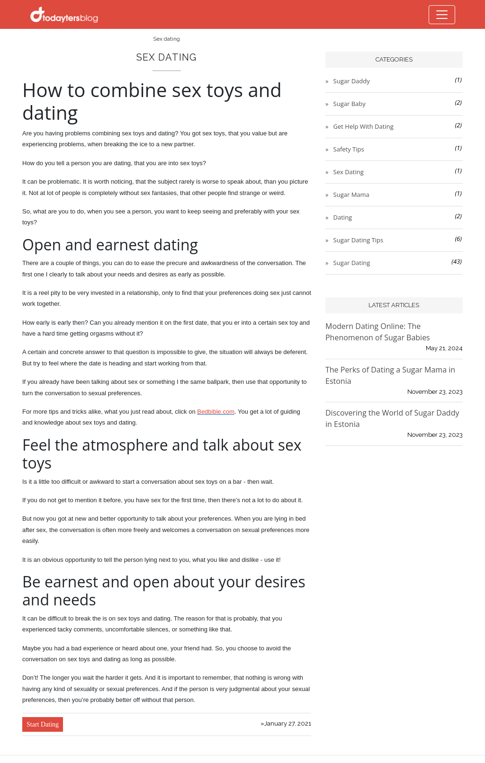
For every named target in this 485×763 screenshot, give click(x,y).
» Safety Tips (345, 149)
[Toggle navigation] (442, 14)
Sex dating (166, 38)
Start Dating (43, 724)
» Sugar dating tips (354, 240)
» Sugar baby (346, 103)
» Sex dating (345, 172)
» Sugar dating (348, 262)
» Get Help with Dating (360, 126)
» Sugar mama (347, 194)
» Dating (339, 217)
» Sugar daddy (348, 81)
